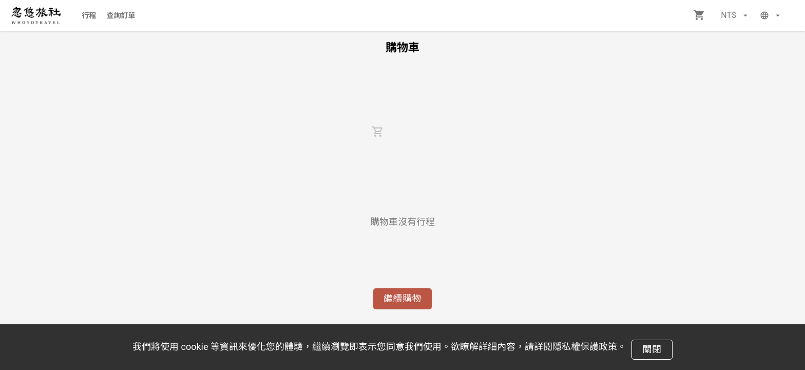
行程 (89, 15)
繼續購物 (402, 298)
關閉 (651, 349)
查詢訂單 (121, 15)
